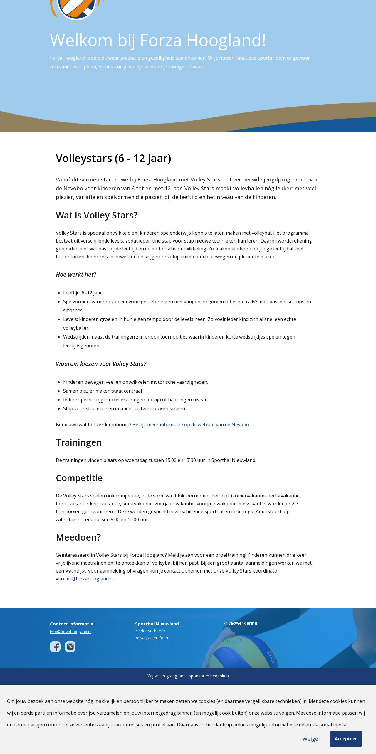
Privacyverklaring (240, 647)
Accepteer (346, 738)
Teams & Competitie (228, 12)
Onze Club (190, 12)
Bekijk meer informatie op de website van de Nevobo (190, 448)
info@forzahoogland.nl (70, 655)
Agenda (292, 12)
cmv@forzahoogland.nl (88, 603)
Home (167, 12)
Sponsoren (267, 12)
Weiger (311, 738)
